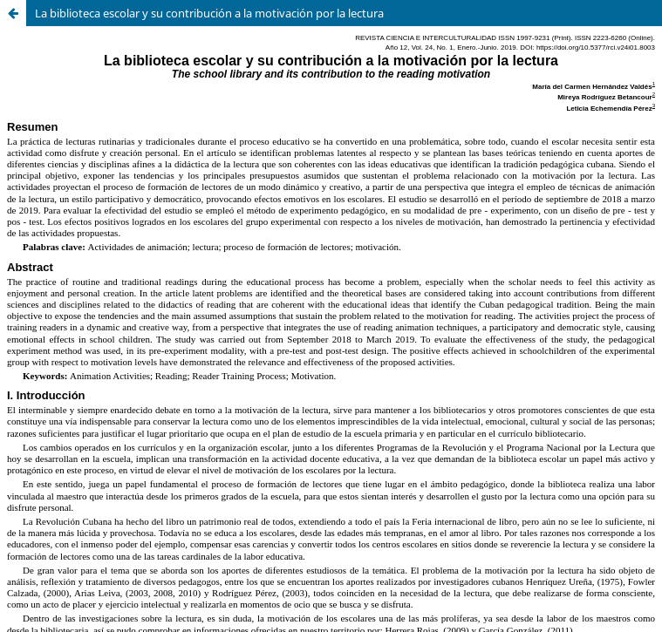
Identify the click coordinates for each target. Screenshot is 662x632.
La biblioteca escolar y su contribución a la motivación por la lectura (209, 13)
